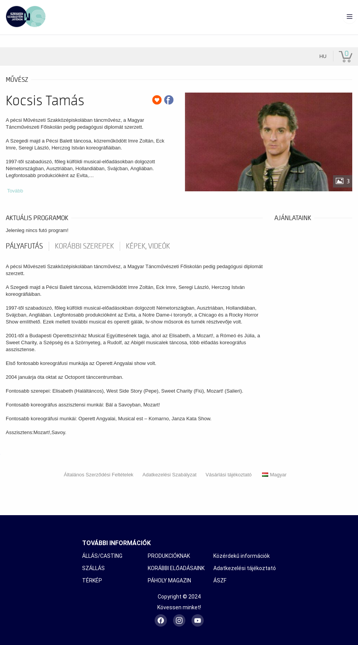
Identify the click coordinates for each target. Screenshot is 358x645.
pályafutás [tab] (24, 246)
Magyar (274, 475)
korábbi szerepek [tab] (84, 246)
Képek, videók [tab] (148, 246)
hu (323, 56)
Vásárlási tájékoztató (229, 475)
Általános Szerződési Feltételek (98, 475)
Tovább (15, 191)
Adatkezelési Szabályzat (169, 475)
